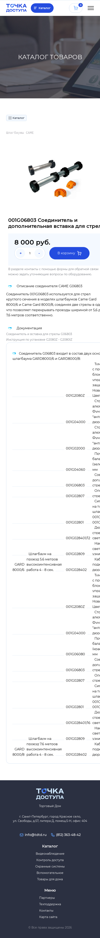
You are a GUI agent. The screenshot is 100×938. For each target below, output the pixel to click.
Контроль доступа (50, 860)
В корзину (69, 253)
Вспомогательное (50, 873)
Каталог (45, 8)
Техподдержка (50, 904)
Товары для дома (50, 879)
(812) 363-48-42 (68, 835)
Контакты (46, 910)
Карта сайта (48, 917)
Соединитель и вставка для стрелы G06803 (39, 334)
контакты (31, 269)
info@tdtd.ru (36, 835)
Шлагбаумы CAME (20, 133)
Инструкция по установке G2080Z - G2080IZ (39, 339)
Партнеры (47, 898)
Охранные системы (50, 866)
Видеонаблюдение (50, 854)
